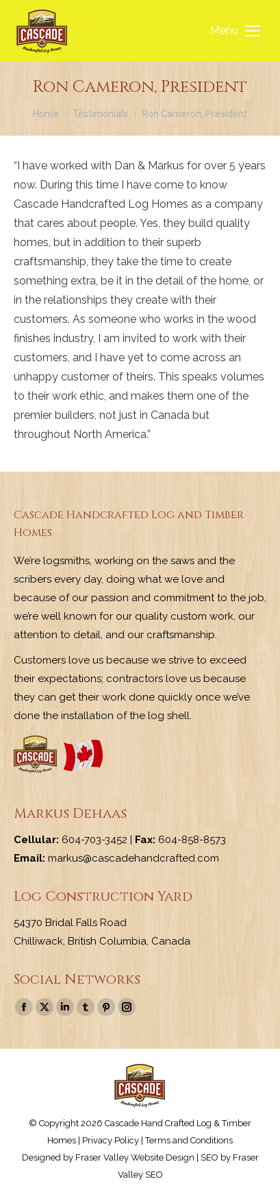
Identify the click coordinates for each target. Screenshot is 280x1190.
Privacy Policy (110, 1140)
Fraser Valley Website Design (134, 1157)
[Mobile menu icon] (235, 31)
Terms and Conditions (189, 1140)
